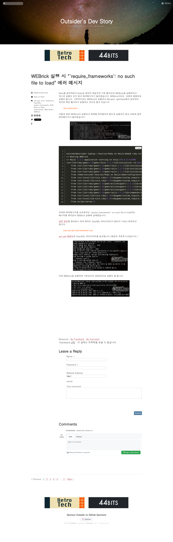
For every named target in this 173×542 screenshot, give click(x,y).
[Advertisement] (100, 318)
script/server (38, 109)
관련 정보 (63, 221)
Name (70, 356)
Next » (71, 479)
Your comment (74, 386)
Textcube (89, 523)
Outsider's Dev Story (86, 21)
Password (72, 364)
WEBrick (37, 111)
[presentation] (83, 404)
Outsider (73, 523)
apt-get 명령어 (66, 236)
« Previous (36, 479)
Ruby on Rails (39, 97)
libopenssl (49, 100)
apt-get (37, 100)
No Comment (92, 339)
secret (70, 381)
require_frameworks (41, 105)
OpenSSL (37, 103)
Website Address (75, 372)
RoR (51, 105)
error (43, 100)
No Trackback (78, 339)
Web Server (48, 109)
